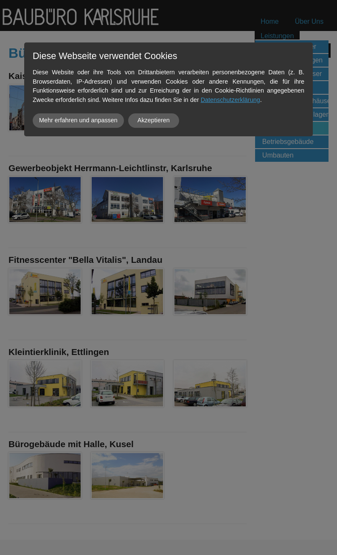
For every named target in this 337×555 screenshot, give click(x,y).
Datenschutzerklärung (230, 99)
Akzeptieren (154, 120)
